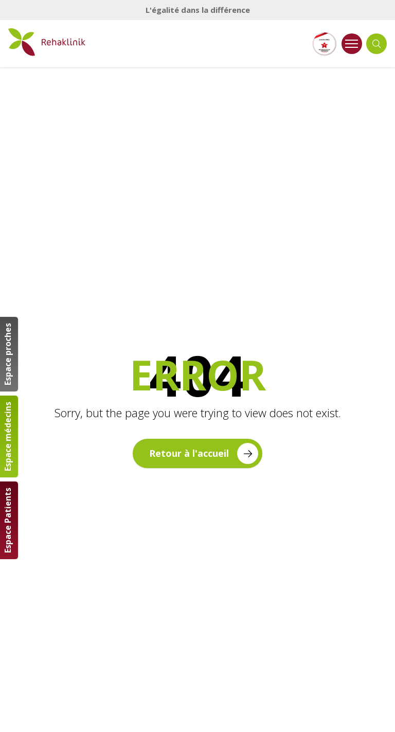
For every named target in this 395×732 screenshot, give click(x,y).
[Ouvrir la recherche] (376, 43)
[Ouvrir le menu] (352, 43)
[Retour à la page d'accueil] (46, 42)
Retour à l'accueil (203, 453)
